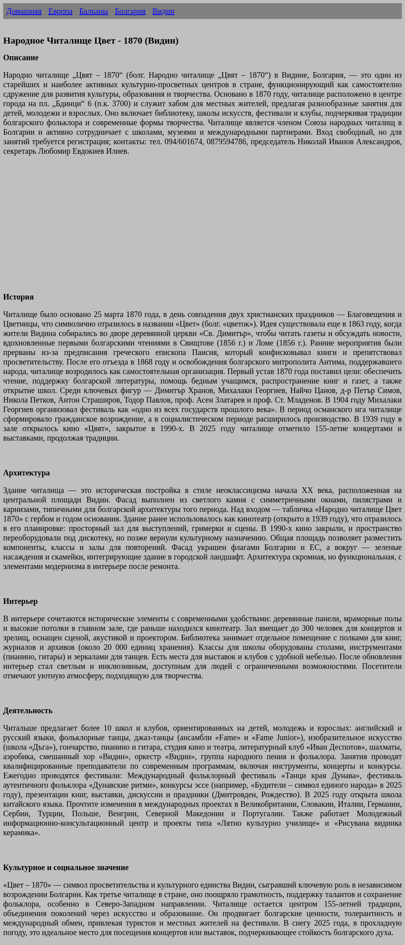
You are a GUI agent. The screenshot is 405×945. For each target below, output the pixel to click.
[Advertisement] (202, 228)
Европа (60, 11)
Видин (164, 11)
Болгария (130, 11)
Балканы (93, 11)
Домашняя (24, 11)
